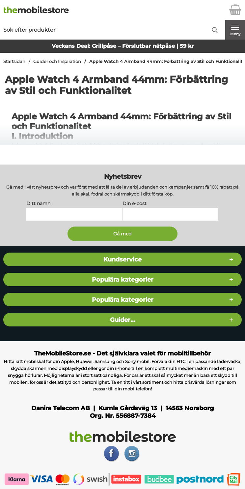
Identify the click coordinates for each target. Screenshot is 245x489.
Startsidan (14, 61)
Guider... (122, 319)
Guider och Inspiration (57, 61)
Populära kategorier (122, 279)
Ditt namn (38, 203)
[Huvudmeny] (235, 30)
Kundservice (122, 259)
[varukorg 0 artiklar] (235, 10)
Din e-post (134, 203)
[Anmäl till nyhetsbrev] (123, 234)
